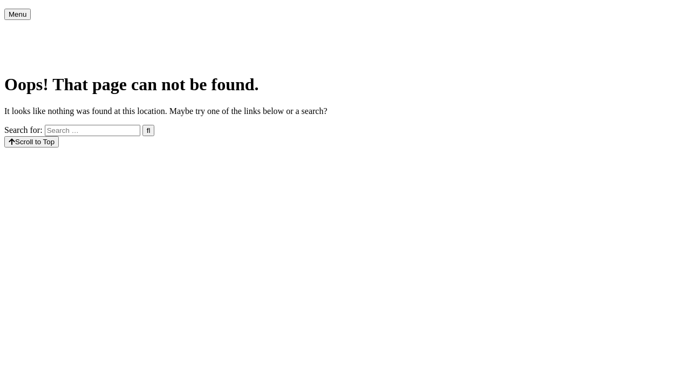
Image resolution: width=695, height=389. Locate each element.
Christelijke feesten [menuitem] (285, 30)
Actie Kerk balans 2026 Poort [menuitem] (458, 30)
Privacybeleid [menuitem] (35, 52)
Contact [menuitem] (88, 52)
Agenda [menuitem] (81, 30)
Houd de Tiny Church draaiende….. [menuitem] (582, 30)
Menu (17, 14)
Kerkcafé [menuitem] (127, 30)
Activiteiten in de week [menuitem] (198, 30)
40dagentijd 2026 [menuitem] (363, 30)
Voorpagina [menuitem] (32, 30)
